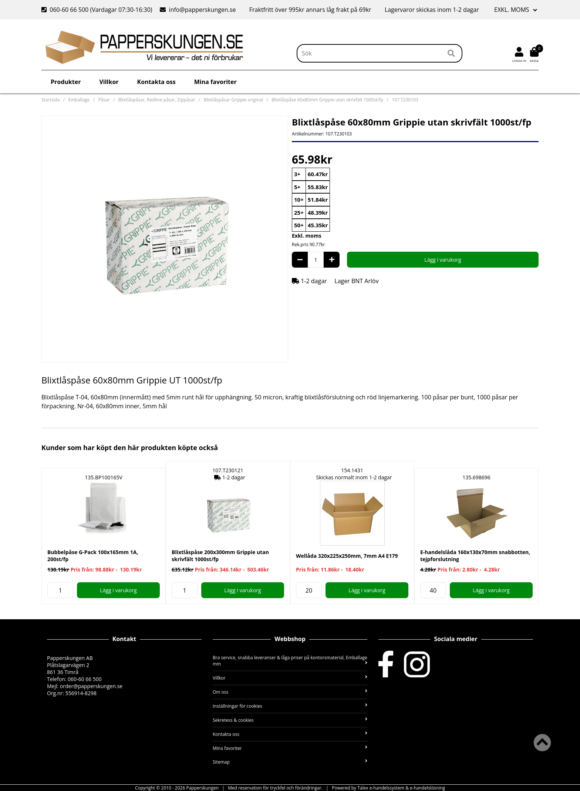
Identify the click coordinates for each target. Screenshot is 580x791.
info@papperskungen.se (198, 10)
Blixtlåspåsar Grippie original (233, 100)
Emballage (79, 100)
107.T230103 (405, 100)
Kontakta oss (156, 82)
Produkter (66, 82)
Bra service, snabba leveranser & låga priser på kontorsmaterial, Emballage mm (290, 660)
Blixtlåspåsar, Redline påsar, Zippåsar (156, 100)
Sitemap (290, 762)
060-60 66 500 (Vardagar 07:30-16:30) (97, 10)
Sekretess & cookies (290, 720)
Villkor (108, 82)
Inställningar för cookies (290, 706)
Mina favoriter (215, 82)
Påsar (103, 100)
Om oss (290, 692)
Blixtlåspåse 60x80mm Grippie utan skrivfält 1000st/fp (327, 100)
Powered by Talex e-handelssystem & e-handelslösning (388, 788)
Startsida (50, 100)
